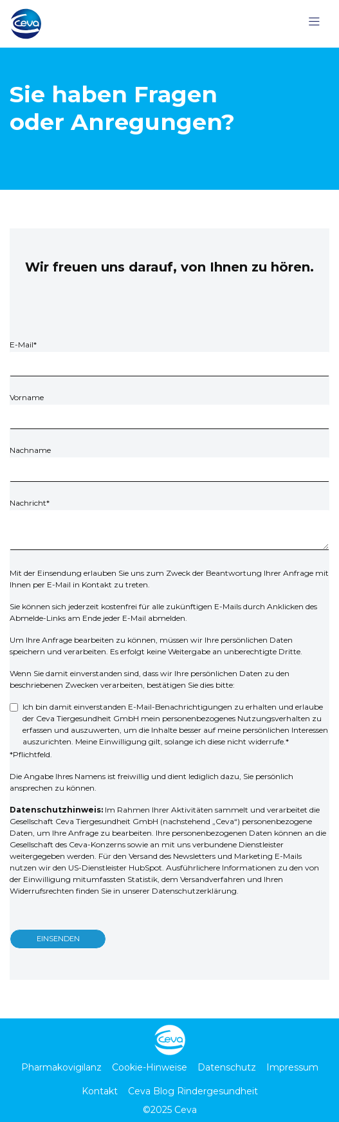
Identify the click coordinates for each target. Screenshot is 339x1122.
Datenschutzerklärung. (195, 891)
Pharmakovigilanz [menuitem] (61, 1067)
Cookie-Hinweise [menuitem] (149, 1067)
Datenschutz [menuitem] (226, 1067)
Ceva (185, 1110)
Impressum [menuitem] (292, 1067)
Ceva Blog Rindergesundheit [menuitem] (193, 1091)
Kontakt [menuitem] (100, 1091)
